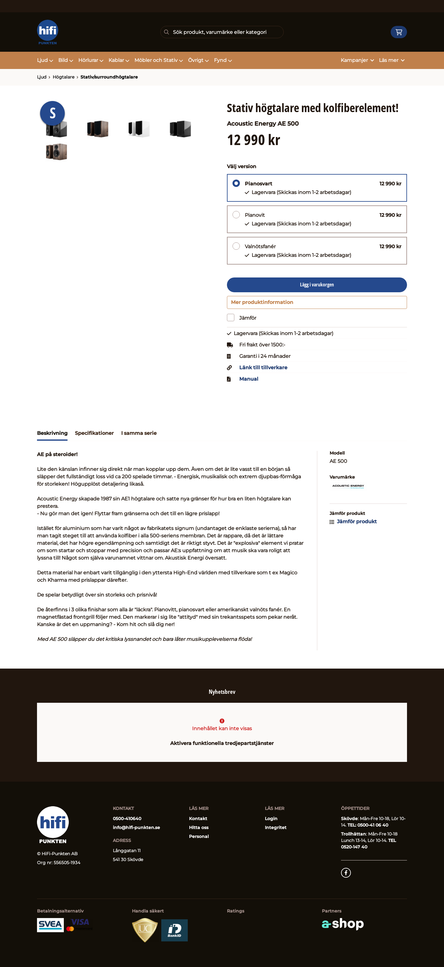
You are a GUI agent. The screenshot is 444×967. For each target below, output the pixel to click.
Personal (199, 836)
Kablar (119, 60)
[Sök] (222, 32)
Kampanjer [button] (357, 60)
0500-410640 (127, 818)
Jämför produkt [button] (353, 525)
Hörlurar (91, 60)
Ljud (45, 60)
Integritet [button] (275, 827)
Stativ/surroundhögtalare (109, 77)
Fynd (223, 60)
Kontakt (198, 818)
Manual (248, 382)
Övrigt (198, 60)
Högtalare (63, 77)
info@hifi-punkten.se (136, 827)
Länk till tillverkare (263, 370)
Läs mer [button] (392, 60)
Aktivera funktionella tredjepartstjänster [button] (222, 743)
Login (271, 818)
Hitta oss (198, 827)
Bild (65, 60)
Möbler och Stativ (158, 60)
